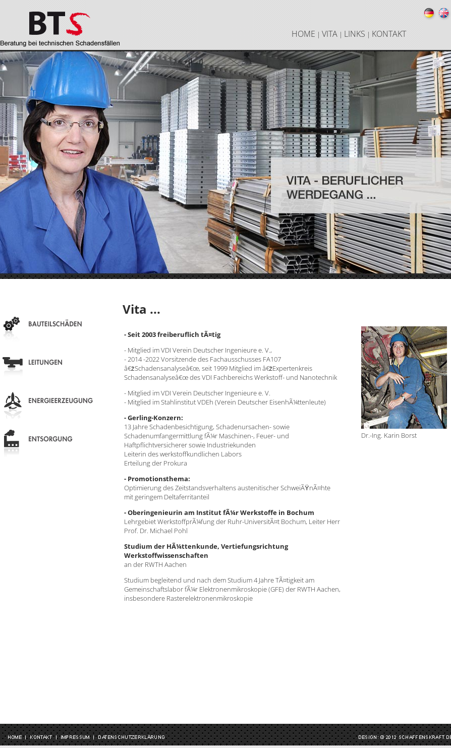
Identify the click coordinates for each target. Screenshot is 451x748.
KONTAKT (389, 33)
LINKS (354, 33)
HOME (303, 33)
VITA (329, 33)
